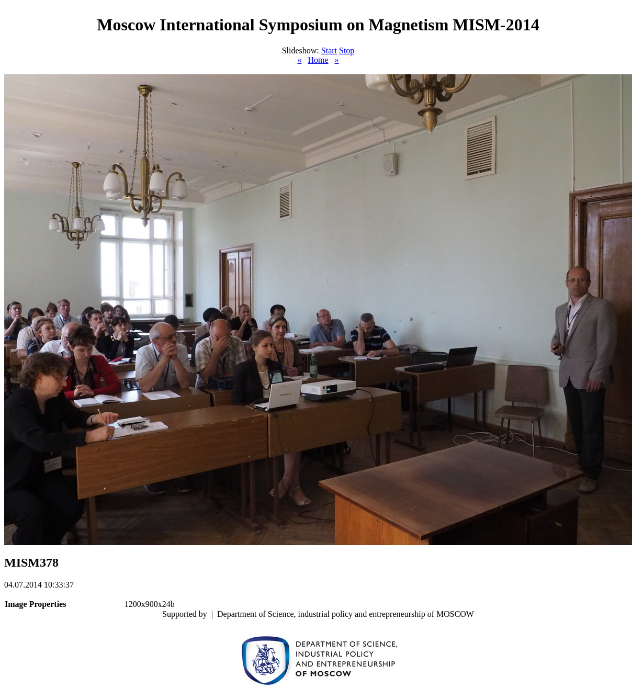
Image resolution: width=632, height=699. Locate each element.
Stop (346, 50)
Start (329, 50)
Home (318, 59)
